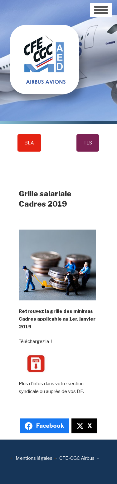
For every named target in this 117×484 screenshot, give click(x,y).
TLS (88, 143)
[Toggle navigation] (101, 10)
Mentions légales (34, 458)
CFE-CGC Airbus (77, 458)
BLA (29, 143)
